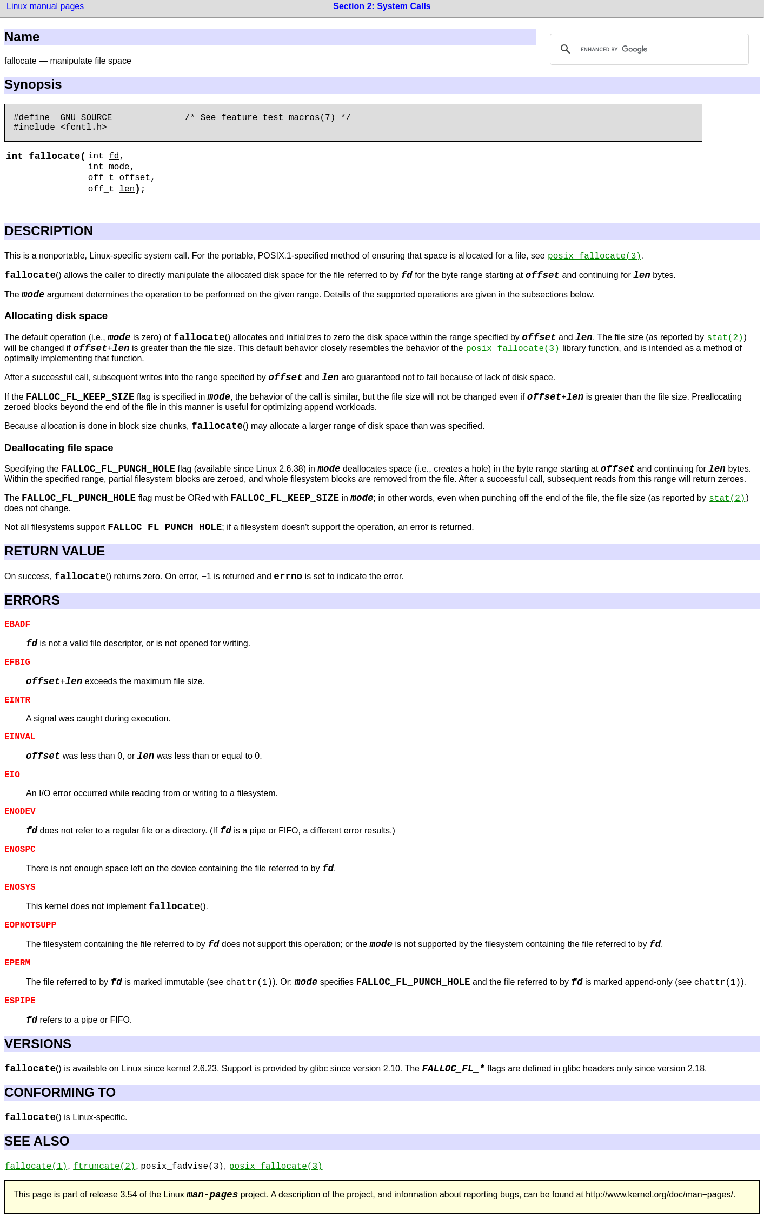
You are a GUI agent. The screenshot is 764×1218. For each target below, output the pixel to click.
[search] (648, 49)
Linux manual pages (45, 6)
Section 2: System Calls (382, 6)
